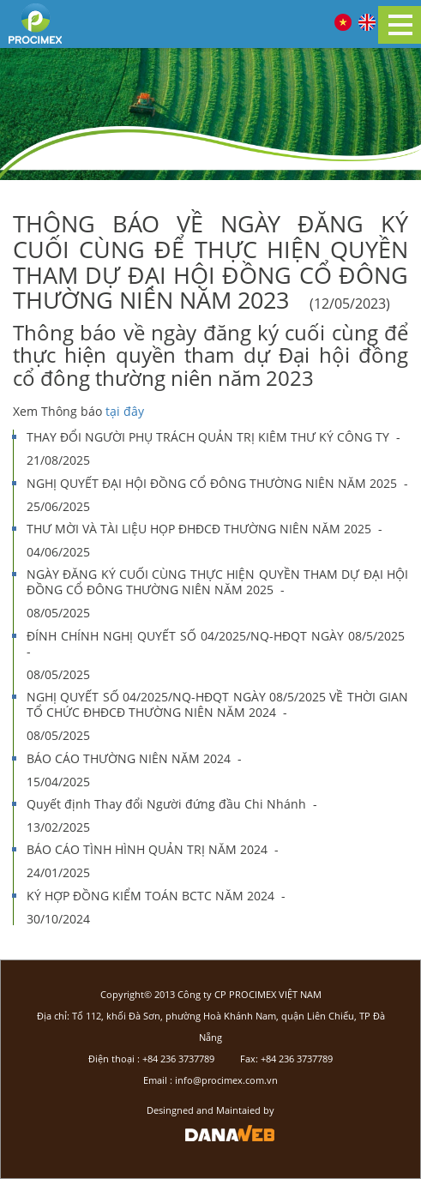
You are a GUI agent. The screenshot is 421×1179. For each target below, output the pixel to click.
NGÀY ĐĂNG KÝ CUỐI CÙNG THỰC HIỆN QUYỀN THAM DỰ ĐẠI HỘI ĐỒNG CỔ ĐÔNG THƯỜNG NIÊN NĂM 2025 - (217, 592)
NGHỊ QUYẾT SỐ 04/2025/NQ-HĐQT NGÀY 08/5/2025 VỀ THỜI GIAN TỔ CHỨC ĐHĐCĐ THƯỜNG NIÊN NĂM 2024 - (217, 715)
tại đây (123, 411)
